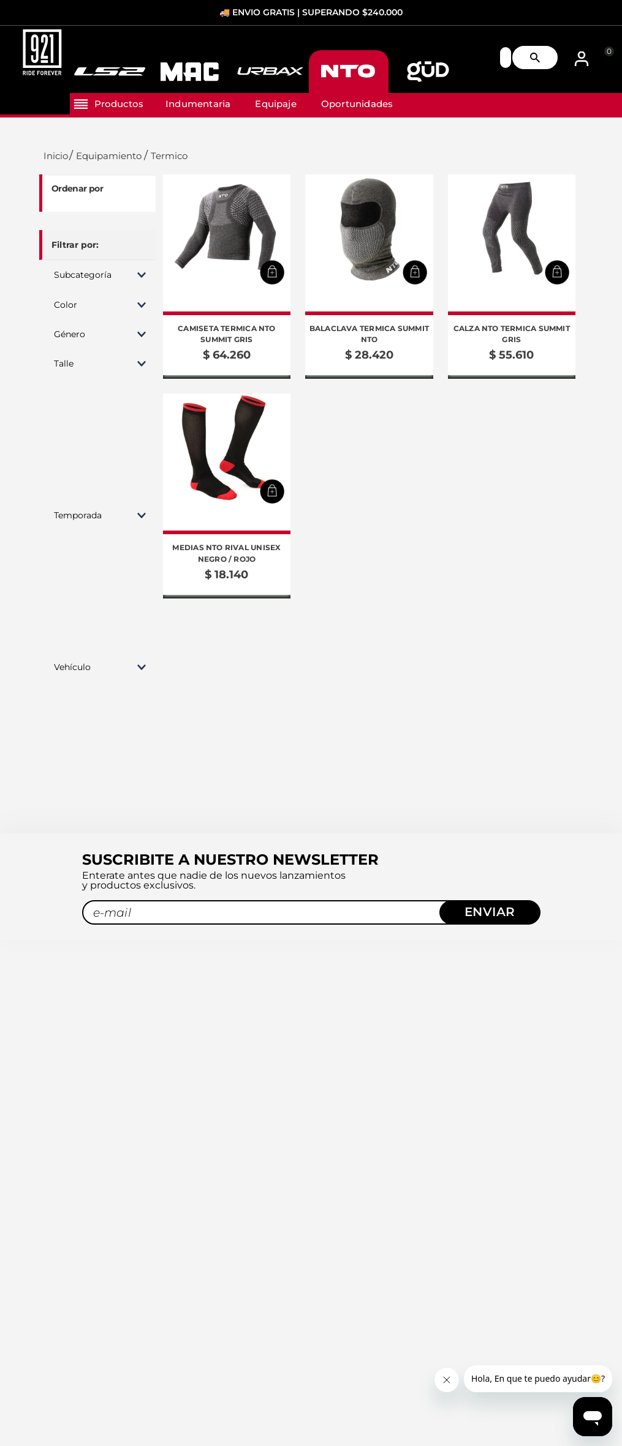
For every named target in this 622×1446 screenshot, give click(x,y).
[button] (97, 275)
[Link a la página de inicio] (54, 156)
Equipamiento (109, 156)
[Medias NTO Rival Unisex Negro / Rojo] (226, 495)
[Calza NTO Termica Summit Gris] (511, 276)
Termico (169, 156)
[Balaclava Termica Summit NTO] (369, 276)
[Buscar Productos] (539, 58)
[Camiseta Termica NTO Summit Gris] (226, 276)
